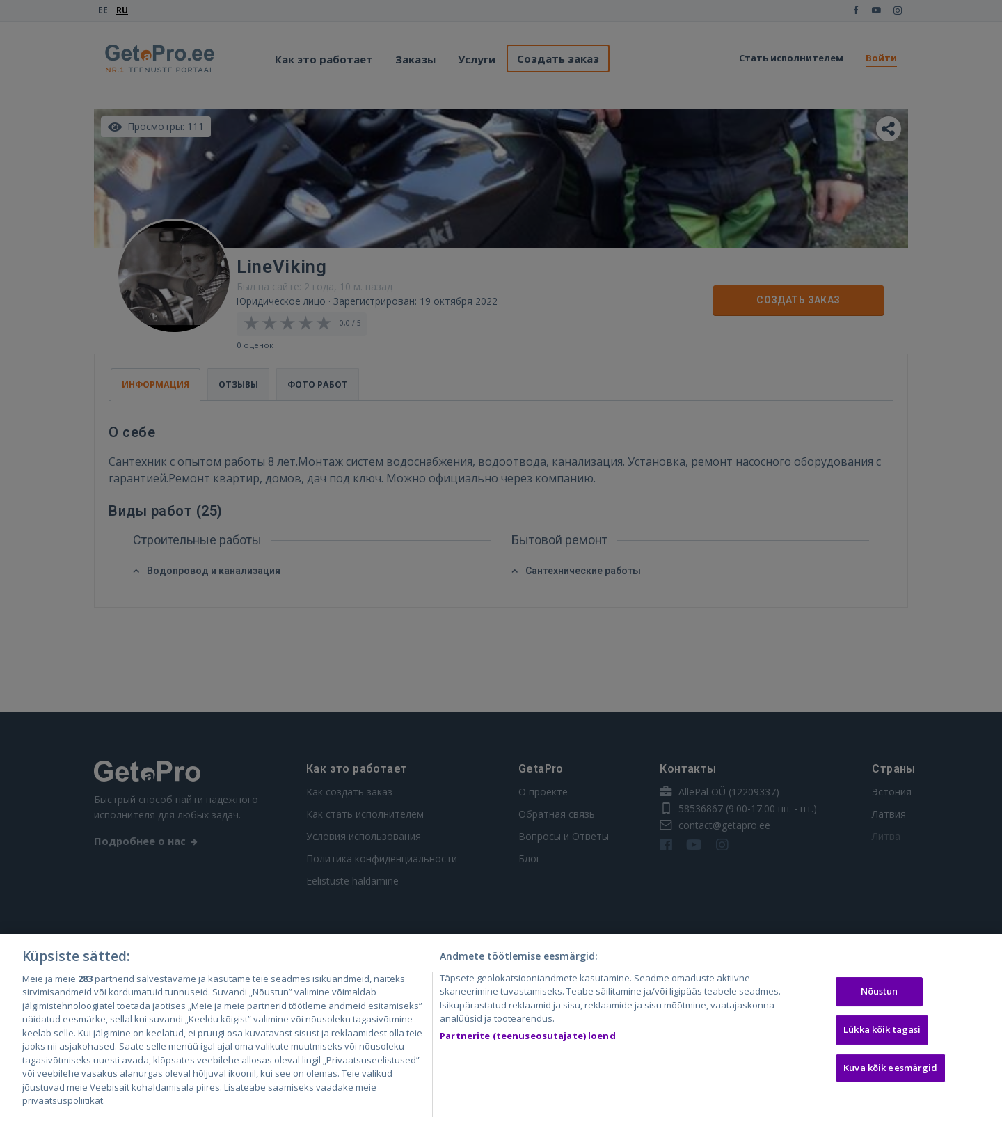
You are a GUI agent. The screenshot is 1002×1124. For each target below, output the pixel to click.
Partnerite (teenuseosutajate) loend (528, 1039)
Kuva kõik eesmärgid (890, 1071)
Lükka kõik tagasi (882, 1033)
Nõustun (879, 995)
